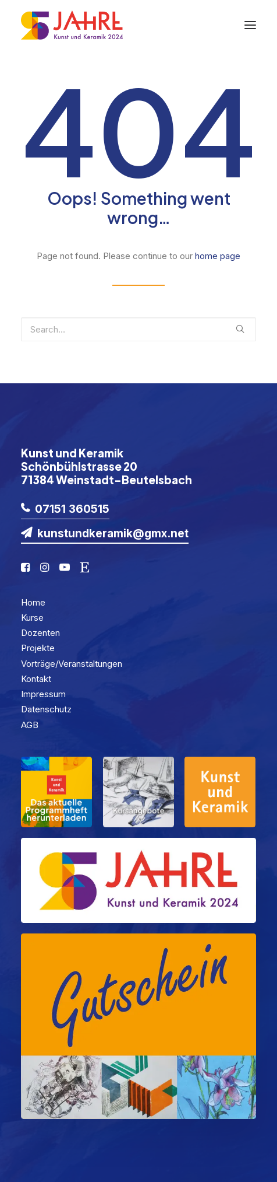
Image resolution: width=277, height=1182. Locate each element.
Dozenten (40, 632)
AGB (29, 724)
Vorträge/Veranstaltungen (71, 663)
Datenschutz (46, 709)
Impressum (43, 694)
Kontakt (36, 678)
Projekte (38, 647)
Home (33, 602)
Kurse (32, 617)
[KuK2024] (72, 25)
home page (217, 255)
